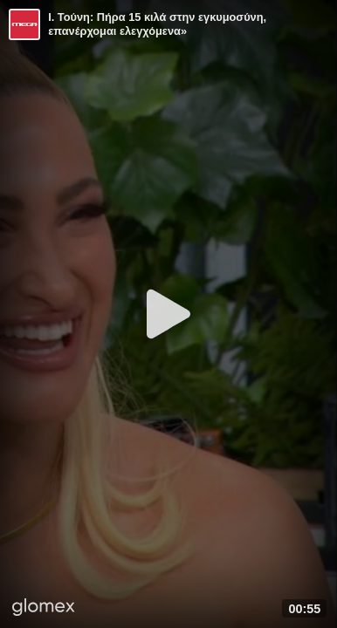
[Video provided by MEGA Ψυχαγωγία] (24, 24)
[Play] (168, 314)
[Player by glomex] (43, 609)
